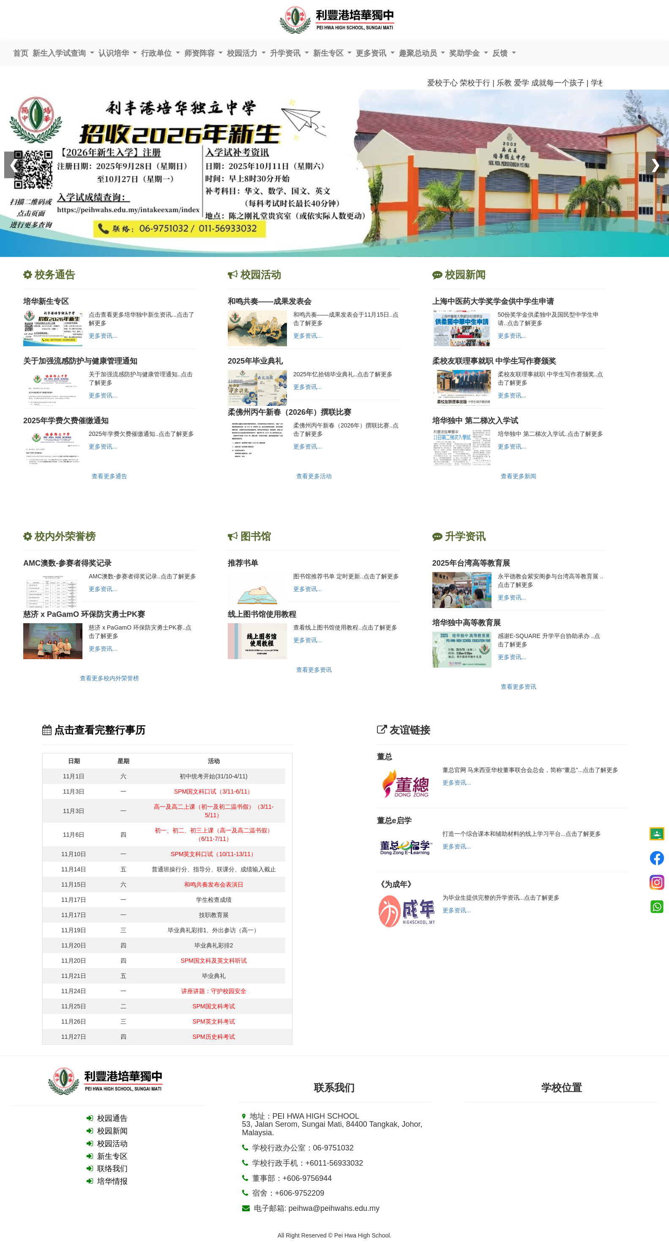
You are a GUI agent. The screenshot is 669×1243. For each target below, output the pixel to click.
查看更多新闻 (518, 476)
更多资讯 (372, 53)
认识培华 (114, 53)
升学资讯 (286, 53)
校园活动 (112, 1143)
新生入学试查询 (60, 53)
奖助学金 (465, 53)
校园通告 (112, 1118)
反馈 (501, 53)
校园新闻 (112, 1131)
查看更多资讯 (314, 669)
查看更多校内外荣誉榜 (109, 678)
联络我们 (112, 1168)
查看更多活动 (314, 476)
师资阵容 (200, 53)
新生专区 (329, 53)
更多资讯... (103, 335)
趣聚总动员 (419, 53)
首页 (20, 53)
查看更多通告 (109, 476)
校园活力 (243, 53)
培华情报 (112, 1181)
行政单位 (157, 53)
